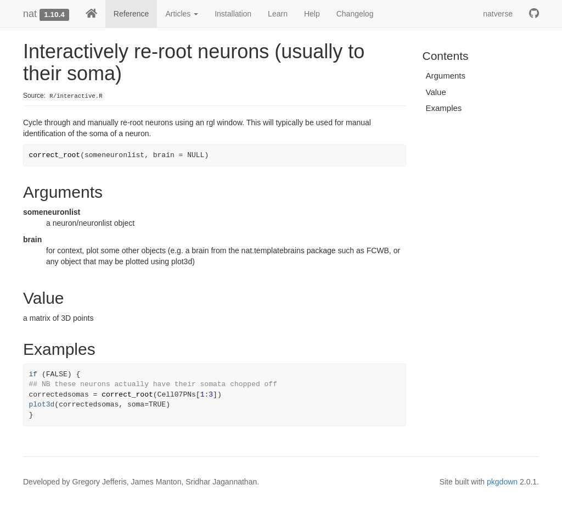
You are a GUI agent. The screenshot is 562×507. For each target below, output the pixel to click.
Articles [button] (181, 13)
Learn (278, 13)
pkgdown (502, 481)
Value (436, 92)
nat (30, 13)
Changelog (355, 13)
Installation (233, 13)
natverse (498, 13)
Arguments (446, 75)
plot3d (42, 404)
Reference (131, 13)
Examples (444, 108)
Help (312, 13)
